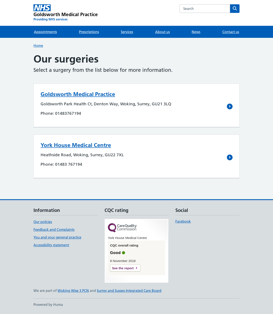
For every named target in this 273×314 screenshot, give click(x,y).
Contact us (230, 32)
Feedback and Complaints (53, 229)
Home (38, 45)
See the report (123, 268)
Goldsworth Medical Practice (78, 94)
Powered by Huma (48, 304)
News (196, 32)
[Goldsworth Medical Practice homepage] (65, 12)
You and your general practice (57, 237)
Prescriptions (89, 32)
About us (162, 32)
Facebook (183, 221)
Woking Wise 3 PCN (73, 290)
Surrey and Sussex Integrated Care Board (129, 290)
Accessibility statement (51, 245)
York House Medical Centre (76, 145)
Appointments (45, 32)
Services (127, 32)
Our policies (42, 222)
